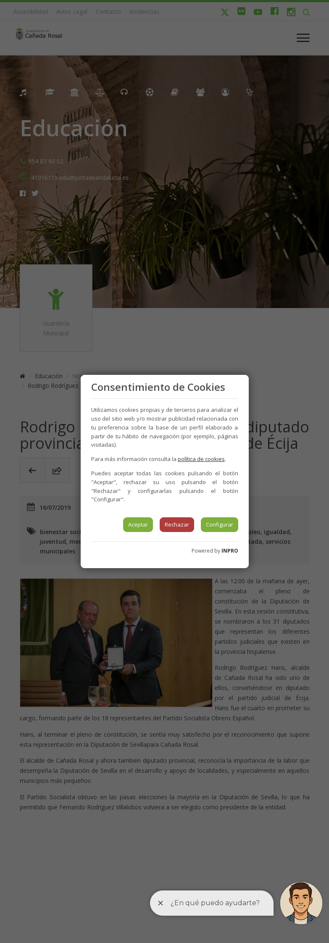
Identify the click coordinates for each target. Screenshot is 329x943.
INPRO (229, 550)
